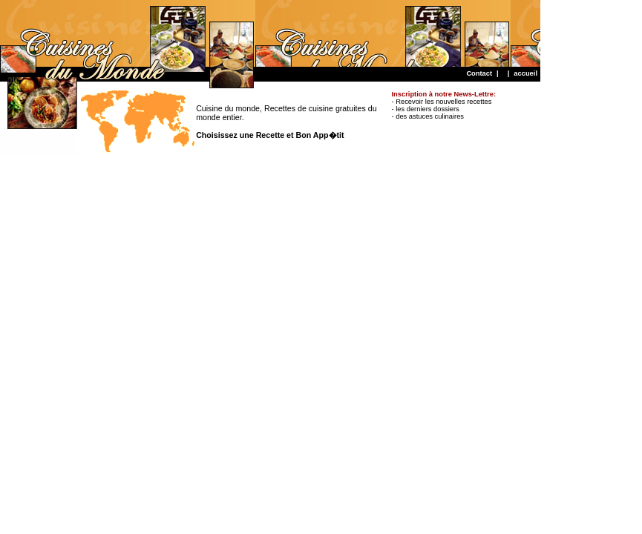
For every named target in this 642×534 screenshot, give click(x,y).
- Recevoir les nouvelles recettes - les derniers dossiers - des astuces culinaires (444, 105)
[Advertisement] (270, 33)
